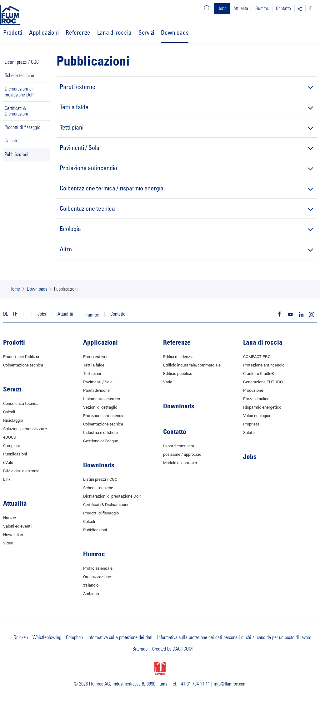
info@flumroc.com (230, 683)
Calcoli (11, 140)
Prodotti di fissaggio (22, 127)
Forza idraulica (256, 398)
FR (15, 314)
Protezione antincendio (103, 415)
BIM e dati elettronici (21, 471)
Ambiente (91, 593)
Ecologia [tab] (186, 229)
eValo (8, 462)
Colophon (74, 637)
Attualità (240, 8)
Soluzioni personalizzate (25, 428)
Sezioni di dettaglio (100, 407)
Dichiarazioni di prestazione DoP (19, 91)
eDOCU (9, 437)
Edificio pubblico (177, 373)
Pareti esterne (95, 356)
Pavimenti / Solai (98, 382)
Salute (249, 432)
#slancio (90, 585)
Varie (167, 382)
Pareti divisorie (96, 390)
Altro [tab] (186, 249)
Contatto (283, 8)
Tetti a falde (93, 365)
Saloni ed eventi (17, 526)
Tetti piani (92, 373)
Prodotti (12, 32)
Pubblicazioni (16, 154)
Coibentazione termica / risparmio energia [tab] (186, 188)
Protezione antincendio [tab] (186, 168)
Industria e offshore (100, 432)
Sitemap (140, 648)
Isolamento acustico (101, 398)
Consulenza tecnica (20, 403)
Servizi (146, 32)
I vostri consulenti (179, 446)
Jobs (222, 8)
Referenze (78, 32)
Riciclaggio (13, 420)
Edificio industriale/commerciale (192, 365)
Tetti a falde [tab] (186, 107)
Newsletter (13, 534)
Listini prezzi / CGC (22, 62)
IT (310, 8)
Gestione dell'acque (100, 441)
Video (8, 543)
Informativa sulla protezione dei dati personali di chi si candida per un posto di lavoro (234, 637)
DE (5, 314)
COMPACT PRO (257, 356)
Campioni (11, 445)
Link (7, 479)
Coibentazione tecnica (23, 365)
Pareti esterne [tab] (186, 87)
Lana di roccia (114, 32)
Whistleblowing (46, 637)
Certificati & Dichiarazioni (16, 111)
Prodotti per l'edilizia (21, 356)
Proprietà (251, 424)
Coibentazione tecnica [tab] (186, 208)
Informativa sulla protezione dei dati (120, 637)
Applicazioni (44, 32)
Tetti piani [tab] (186, 127)
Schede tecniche (19, 75)
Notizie (9, 517)
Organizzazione (97, 576)
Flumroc (262, 8)
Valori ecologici (256, 415)
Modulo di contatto (180, 462)
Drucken (20, 637)
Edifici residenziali (179, 356)
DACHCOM (182, 648)
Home (14, 289)
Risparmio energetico (262, 407)
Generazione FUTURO (263, 382)
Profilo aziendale (97, 568)
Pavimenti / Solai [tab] (186, 147)
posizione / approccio (182, 454)
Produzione (253, 390)
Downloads (174, 32)
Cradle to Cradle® (258, 373)
